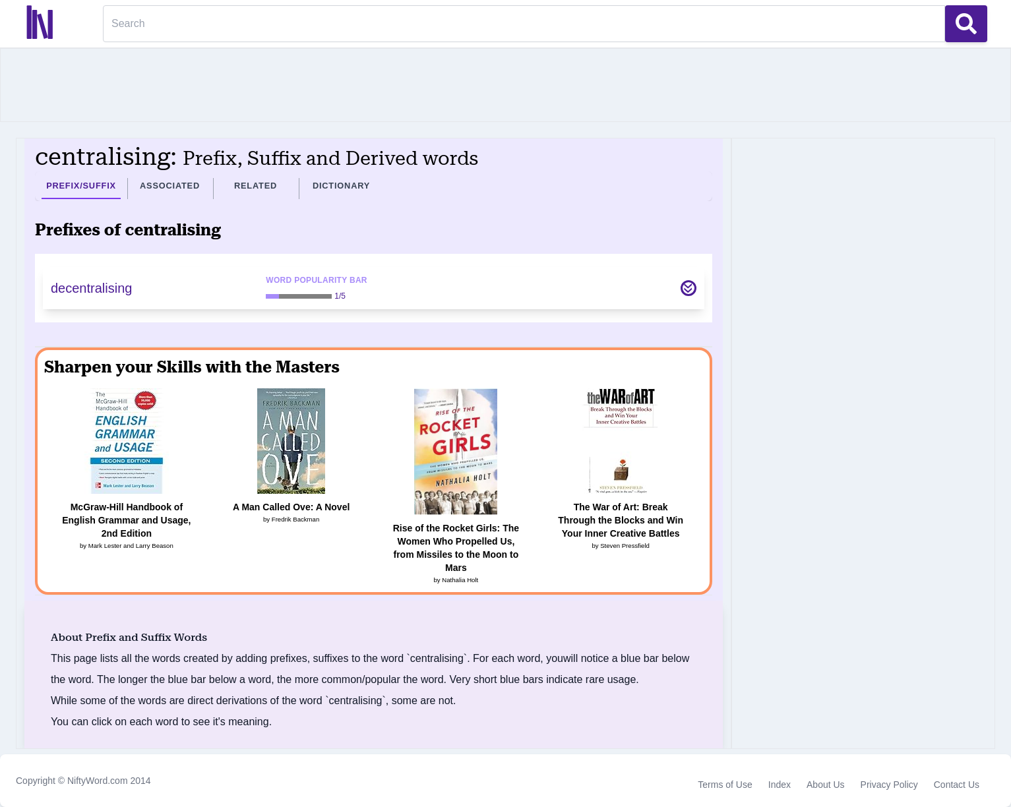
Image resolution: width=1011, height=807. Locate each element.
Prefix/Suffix (81, 186)
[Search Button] (966, 23)
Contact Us (956, 784)
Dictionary (341, 186)
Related (255, 186)
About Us (826, 784)
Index (779, 784)
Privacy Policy (889, 784)
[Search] (524, 23)
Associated (170, 186)
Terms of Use (725, 784)
